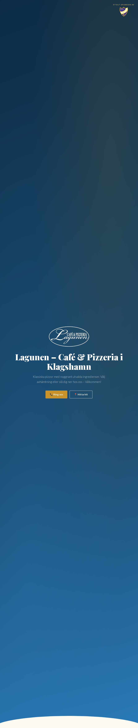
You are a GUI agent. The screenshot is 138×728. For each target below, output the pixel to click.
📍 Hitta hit (81, 394)
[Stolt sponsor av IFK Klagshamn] (123, 10)
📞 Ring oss (56, 394)
